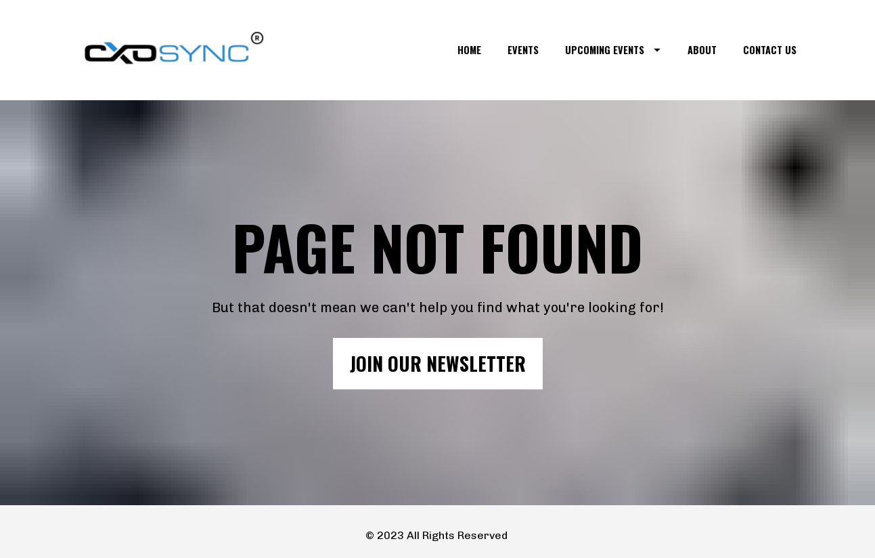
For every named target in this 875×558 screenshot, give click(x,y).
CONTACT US (770, 50)
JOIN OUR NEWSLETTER (438, 357)
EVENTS (523, 50)
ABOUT (702, 50)
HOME (469, 50)
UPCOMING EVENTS (612, 50)
